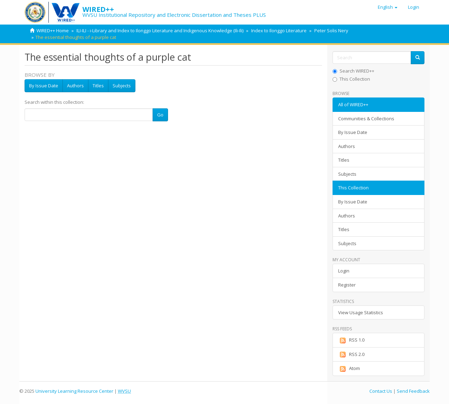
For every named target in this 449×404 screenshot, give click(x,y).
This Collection (351, 79)
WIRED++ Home (52, 30)
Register (347, 285)
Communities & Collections (366, 118)
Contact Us (380, 391)
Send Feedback (413, 391)
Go (160, 115)
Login (343, 271)
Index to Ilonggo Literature (279, 30)
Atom (349, 368)
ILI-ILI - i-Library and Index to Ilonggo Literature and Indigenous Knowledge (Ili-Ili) (159, 30)
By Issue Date (43, 85)
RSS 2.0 (351, 354)
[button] (388, 7)
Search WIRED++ (353, 71)
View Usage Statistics (360, 312)
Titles (98, 85)
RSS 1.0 (351, 340)
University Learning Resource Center (74, 391)
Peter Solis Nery (331, 30)
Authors (75, 85)
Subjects (122, 85)
